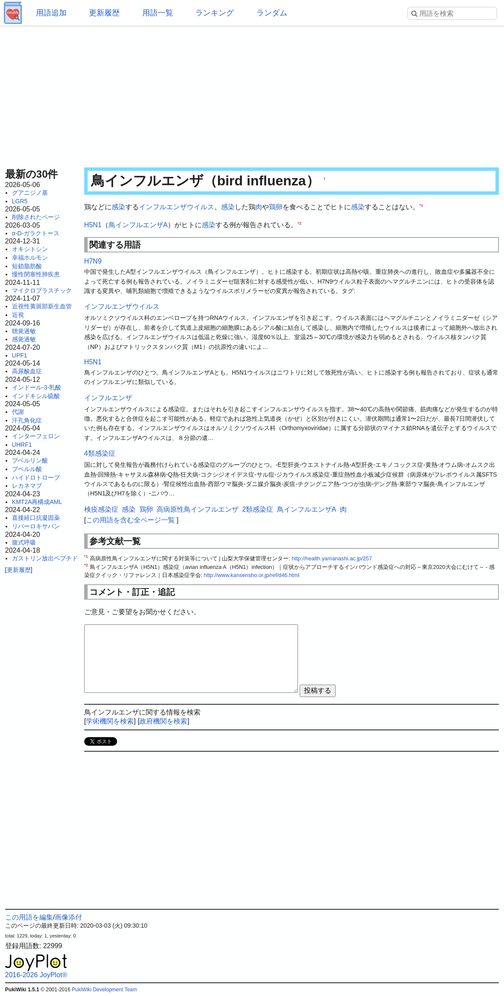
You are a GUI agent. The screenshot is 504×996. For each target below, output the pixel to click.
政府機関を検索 (163, 721)
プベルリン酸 (30, 460)
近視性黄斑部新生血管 (42, 306)
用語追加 (51, 13)
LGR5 (20, 201)
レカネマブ (27, 485)
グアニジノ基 (30, 192)
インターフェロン (36, 436)
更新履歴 (104, 13)
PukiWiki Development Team (104, 990)
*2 (299, 222)
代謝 (18, 411)
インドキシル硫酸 (36, 396)
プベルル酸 (27, 469)
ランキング (214, 13)
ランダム (271, 13)
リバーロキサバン (36, 526)
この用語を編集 (29, 917)
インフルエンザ (108, 397)
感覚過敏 (24, 339)
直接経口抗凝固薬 (36, 517)
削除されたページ (36, 217)
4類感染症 (99, 453)
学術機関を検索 (110, 721)
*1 (421, 205)
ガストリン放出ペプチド (45, 558)
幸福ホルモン (30, 257)
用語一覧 (157, 13)
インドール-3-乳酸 (36, 387)
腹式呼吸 (24, 542)
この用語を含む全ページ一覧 (130, 520)
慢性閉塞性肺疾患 (36, 274)
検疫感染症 (101, 509)
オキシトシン (30, 249)
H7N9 (93, 261)
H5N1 (93, 224)
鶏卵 (276, 207)
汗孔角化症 (27, 420)
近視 (18, 314)
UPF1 (19, 355)
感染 (118, 207)
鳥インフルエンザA (138, 224)
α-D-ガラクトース (36, 233)
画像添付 (68, 917)
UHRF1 (22, 444)
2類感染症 (257, 509)
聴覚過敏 (24, 331)
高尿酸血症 (27, 371)
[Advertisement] (252, 94)
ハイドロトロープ (36, 477)
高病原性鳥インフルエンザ (197, 509)
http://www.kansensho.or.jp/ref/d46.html (251, 575)
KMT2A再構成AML (37, 501)
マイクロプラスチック (42, 290)
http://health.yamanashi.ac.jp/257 (332, 558)
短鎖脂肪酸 (27, 266)
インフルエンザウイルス (176, 207)
